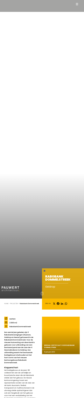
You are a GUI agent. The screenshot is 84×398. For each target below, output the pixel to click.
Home (6, 304)
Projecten (14, 304)
